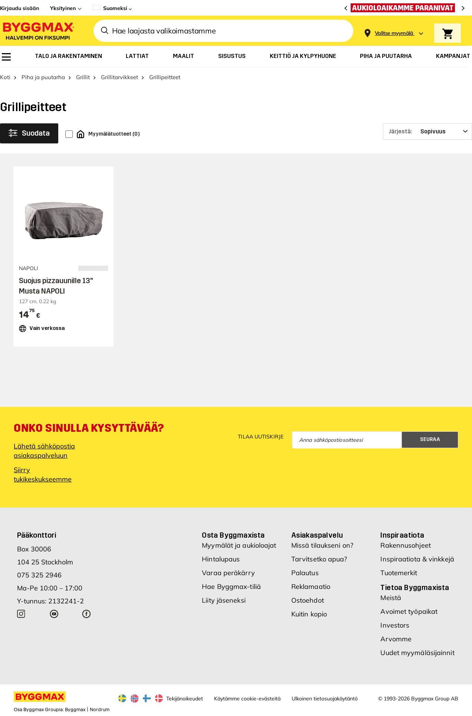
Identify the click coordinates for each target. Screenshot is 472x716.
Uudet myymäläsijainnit (417, 652)
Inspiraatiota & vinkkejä (417, 559)
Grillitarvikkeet (119, 77)
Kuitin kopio (309, 614)
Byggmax (75, 709)
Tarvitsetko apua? (319, 559)
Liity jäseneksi (224, 600)
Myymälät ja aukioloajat (239, 545)
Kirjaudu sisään (19, 8)
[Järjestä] (427, 131)
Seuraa (430, 439)
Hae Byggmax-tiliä (231, 586)
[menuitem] (6, 57)
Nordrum (99, 709)
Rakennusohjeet (405, 545)
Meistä (390, 597)
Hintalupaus (221, 559)
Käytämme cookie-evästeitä (247, 698)
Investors (394, 625)
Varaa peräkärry (228, 572)
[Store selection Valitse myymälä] (394, 33)
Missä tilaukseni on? (322, 545)
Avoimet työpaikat (408, 611)
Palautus (305, 572)
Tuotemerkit (398, 572)
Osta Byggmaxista (233, 535)
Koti (5, 77)
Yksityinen (63, 8)
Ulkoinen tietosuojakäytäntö (325, 698)
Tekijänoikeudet (184, 698)
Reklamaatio (310, 586)
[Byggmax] (38, 30)
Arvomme (396, 639)
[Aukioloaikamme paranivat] (405, 7)
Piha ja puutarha (43, 77)
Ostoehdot (307, 600)
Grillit (83, 77)
